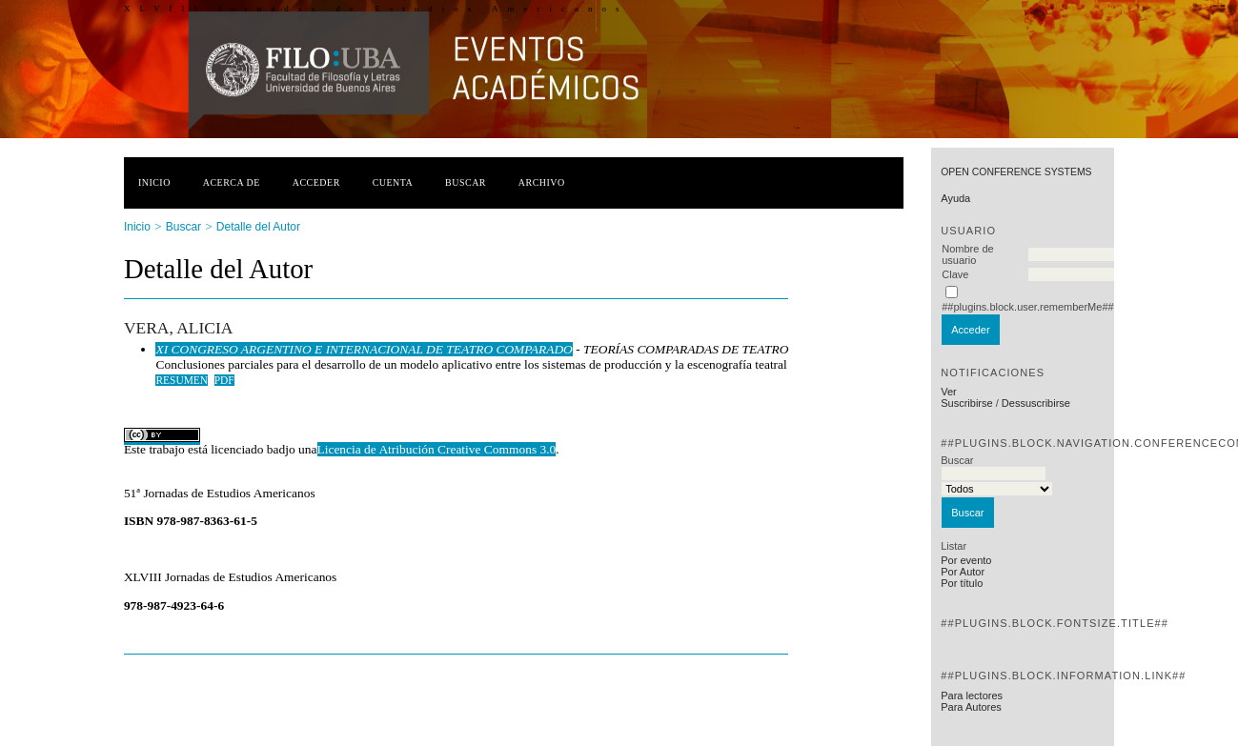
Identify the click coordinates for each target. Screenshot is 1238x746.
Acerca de (231, 182)
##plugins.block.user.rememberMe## (1027, 307)
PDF (224, 380)
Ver (949, 391)
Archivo (541, 182)
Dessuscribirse (1036, 403)
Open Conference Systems (1016, 172)
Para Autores (971, 707)
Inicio (154, 182)
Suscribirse (966, 403)
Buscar (465, 182)
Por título (962, 583)
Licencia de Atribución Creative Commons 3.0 (437, 449)
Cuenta (393, 182)
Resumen (181, 380)
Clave (955, 274)
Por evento (966, 560)
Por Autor (962, 571)
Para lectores (972, 695)
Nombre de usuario (967, 254)
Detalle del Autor (258, 226)
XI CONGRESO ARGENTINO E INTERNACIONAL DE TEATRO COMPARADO (363, 349)
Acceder (316, 182)
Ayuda (955, 198)
